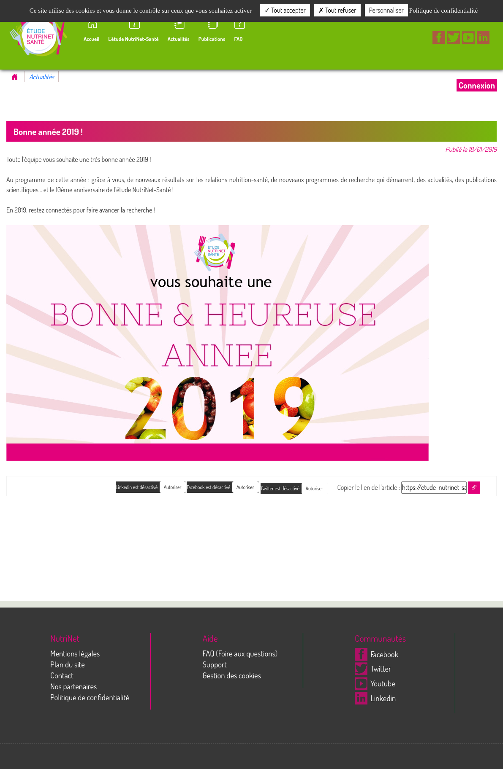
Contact (61, 675)
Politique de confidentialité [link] (443, 10)
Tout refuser (337, 10)
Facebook (376, 654)
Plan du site (67, 664)
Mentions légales (75, 653)
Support (215, 664)
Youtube (375, 683)
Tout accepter (285, 10)
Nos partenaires (73, 686)
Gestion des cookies (232, 675)
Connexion (477, 85)
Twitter (373, 668)
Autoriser (315, 488)
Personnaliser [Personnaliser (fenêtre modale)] (386, 10)
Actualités (41, 77)
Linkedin (375, 698)
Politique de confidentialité (89, 697)
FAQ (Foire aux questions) (240, 653)
